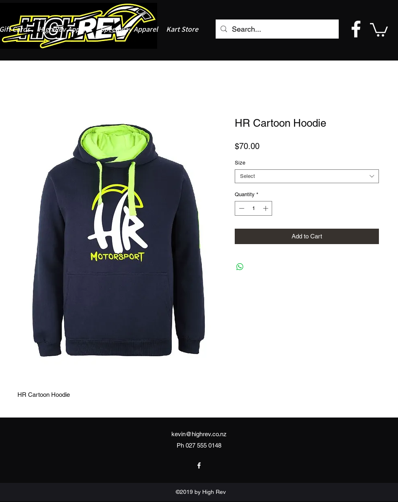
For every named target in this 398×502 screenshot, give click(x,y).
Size (240, 163)
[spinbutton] (254, 208)
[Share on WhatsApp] (240, 267)
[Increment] (266, 208)
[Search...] (277, 29)
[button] (379, 29)
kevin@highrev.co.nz (199, 434)
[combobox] (307, 176)
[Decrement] (241, 208)
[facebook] (356, 29)
